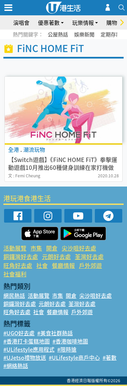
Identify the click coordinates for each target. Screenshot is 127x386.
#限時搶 (67, 349)
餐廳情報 (63, 265)
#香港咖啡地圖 (70, 341)
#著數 (110, 357)
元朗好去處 (56, 256)
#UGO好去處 (19, 333)
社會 (42, 265)
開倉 (52, 248)
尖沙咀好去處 (79, 248)
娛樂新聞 (84, 34)
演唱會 (21, 22)
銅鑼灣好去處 (20, 256)
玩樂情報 (83, 22)
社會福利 (14, 274)
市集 (36, 248)
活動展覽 (14, 248)
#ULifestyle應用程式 (29, 349)
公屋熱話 (58, 34)
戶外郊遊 (90, 265)
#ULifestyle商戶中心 (74, 357)
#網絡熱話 (15, 365)
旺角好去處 (17, 265)
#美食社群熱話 (55, 333)
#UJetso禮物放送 (24, 357)
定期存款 (111, 34)
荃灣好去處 (89, 256)
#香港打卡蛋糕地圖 (26, 341)
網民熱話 (14, 295)
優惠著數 (49, 22)
